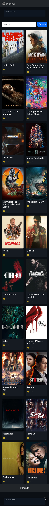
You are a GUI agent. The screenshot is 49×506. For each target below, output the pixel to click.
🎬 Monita (8, 3)
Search (42, 24)
